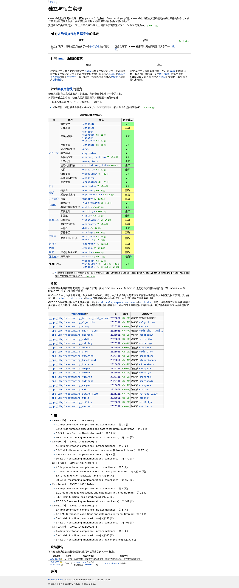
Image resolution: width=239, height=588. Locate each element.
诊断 (51, 192)
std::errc (146, 351)
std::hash (88, 564)
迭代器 (52, 243)
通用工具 (54, 220)
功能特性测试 (78, 314)
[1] (131, 256)
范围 (51, 248)
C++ (52, 2)
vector (60, 298)
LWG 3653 (54, 562)
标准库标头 (65, 89)
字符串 (52, 236)
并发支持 (54, 256)
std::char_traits (151, 330)
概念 (51, 186)
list (71, 298)
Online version (55, 579)
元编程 (52, 205)
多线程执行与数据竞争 (73, 34)
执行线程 (95, 46)
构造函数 (72, 76)
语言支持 (54, 153)
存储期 (112, 74)
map (89, 298)
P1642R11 (55, 564)
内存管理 (54, 198)
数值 (51, 252)
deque (79, 298)
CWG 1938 (55, 559)
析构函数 (57, 79)
